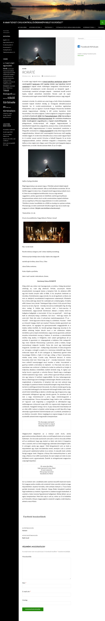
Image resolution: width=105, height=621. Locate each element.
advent (65, 81)
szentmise (25, 86)
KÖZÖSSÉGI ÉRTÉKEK (35, 27)
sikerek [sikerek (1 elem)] (13, 82)
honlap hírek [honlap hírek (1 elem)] (9, 72)
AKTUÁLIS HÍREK (22, 27)
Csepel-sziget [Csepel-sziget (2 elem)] (9, 63)
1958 (59, 116)
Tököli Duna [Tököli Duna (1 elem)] (9, 88)
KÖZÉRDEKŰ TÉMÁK (88, 27)
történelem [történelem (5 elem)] (9, 110)
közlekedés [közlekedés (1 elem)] (11, 78)
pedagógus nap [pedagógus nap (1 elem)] (7, 82)
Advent (46, 529)
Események (6, 47)
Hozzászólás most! (49, 76)
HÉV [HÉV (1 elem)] (14, 72)
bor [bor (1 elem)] (4, 63)
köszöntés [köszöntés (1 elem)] (5, 78)
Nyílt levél (46, 536)
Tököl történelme (8, 52)
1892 (39, 116)
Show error (81, 55)
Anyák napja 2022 (8, 132)
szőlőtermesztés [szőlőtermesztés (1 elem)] (7, 83)
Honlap (24, 600)
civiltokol (36, 76)
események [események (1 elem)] (10, 68)
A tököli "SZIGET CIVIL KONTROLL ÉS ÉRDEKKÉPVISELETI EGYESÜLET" (33, 22)
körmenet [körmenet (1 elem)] (10, 76)
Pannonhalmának (51, 116)
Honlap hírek (6, 50)
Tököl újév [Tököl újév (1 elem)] (8, 107)
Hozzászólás (26, 556)
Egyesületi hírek (7, 42)
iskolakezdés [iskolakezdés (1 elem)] (6, 74)
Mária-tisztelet (45, 131)
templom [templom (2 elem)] (6, 86)
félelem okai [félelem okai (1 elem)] (6, 70)
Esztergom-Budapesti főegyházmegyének (37, 118)
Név (24, 583)
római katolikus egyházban (52, 81)
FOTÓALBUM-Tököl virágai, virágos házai (68, 27)
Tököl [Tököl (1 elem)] (11, 86)
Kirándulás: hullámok (9, 129)
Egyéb (24, 68)
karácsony (36, 84)
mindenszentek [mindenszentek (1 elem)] (7, 80)
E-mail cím (26, 591)
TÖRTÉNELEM (48, 27)
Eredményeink (7, 45)
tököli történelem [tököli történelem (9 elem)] (9, 102)
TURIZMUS (101, 27)
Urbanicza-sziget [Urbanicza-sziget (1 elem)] (7, 113)
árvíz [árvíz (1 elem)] (9, 117)
